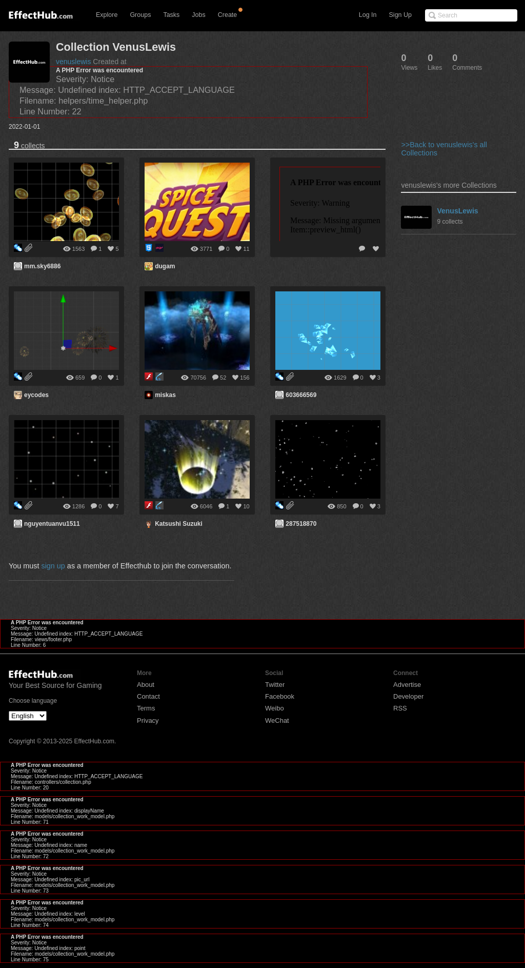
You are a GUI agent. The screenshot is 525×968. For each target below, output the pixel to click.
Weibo (274, 708)
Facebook (279, 696)
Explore (106, 14)
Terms (146, 708)
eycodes (36, 395)
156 (244, 377)
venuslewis (73, 61)
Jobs (198, 14)
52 (223, 377)
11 (246, 249)
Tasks (171, 14)
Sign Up (400, 14)
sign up (53, 566)
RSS (400, 708)
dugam (165, 266)
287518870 (301, 523)
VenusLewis (457, 211)
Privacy (148, 720)
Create (227, 14)
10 (246, 506)
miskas (165, 395)
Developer (408, 696)
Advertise (407, 684)
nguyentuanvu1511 (52, 523)
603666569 (301, 395)
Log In (368, 14)
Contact (148, 696)
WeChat (277, 720)
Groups (140, 14)
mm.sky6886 (42, 266)
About (145, 684)
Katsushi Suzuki (179, 523)
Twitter (275, 684)
